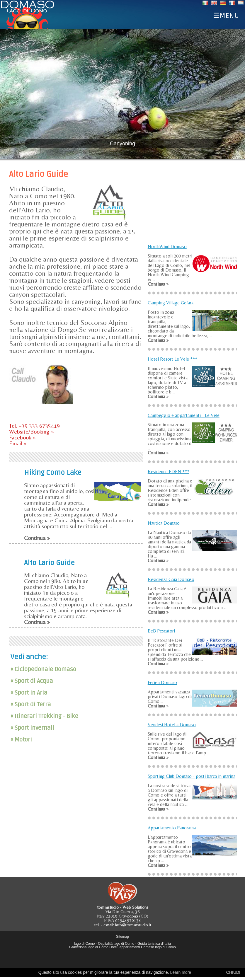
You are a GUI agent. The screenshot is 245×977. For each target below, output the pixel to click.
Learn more (180, 972)
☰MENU (226, 14)
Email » (17, 443)
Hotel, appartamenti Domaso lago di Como (142, 947)
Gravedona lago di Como (88, 947)
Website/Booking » (31, 431)
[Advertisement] (192, 203)
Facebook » (22, 437)
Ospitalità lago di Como (116, 944)
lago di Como (84, 944)
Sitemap (122, 937)
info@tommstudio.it (133, 924)
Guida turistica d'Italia (154, 944)
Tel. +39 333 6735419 (34, 425)
